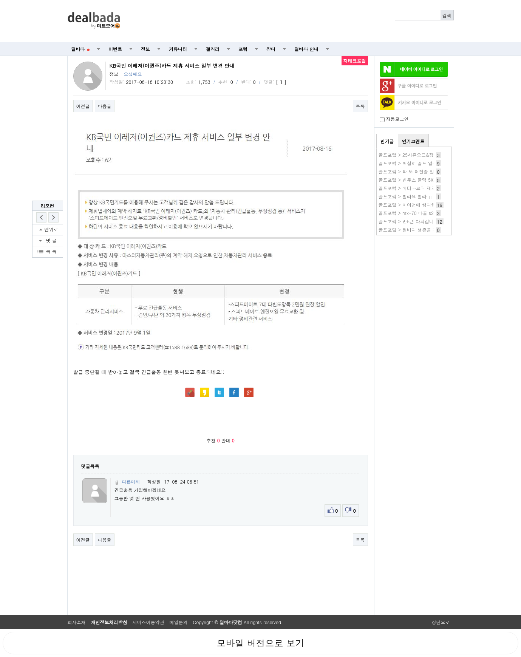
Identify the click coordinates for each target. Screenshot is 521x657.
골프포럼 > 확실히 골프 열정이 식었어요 (420, 163)
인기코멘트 (413, 141)
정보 (145, 49)
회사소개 (77, 622)
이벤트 (115, 49)
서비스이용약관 (148, 622)
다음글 (104, 106)
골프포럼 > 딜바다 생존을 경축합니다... (420, 229)
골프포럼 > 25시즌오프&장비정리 (413, 154)
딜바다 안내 (306, 49)
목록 (360, 106)
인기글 (387, 141)
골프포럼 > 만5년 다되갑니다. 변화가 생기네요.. (428, 221)
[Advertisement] (291, 21)
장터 (270, 49)
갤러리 (213, 49)
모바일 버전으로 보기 (260, 643)
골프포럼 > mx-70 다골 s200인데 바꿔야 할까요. (429, 213)
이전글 (83, 106)
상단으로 (441, 622)
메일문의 (179, 622)
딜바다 (80, 49)
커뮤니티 (178, 49)
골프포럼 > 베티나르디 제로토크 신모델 (419, 188)
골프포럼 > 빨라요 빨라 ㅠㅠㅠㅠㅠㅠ (417, 196)
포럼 (242, 49)
